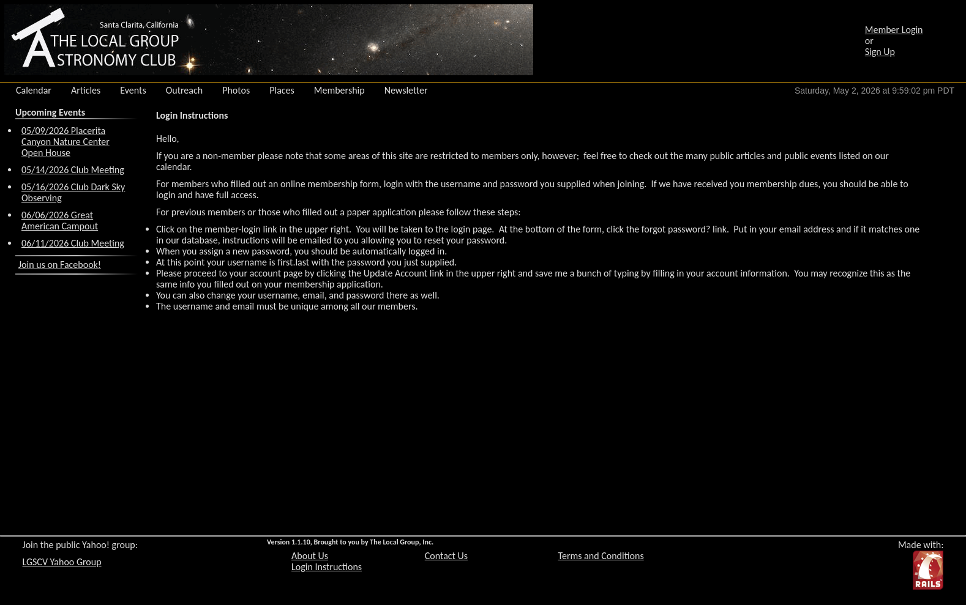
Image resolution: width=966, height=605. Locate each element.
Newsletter (406, 90)
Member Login (894, 29)
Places (281, 90)
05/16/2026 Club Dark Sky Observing (73, 192)
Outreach (184, 90)
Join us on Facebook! (59, 264)
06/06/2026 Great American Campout (59, 220)
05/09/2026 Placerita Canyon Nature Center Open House (65, 141)
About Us (309, 556)
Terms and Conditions (601, 556)
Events (133, 90)
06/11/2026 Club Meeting (72, 243)
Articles (85, 90)
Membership (339, 90)
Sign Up (880, 52)
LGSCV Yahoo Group (62, 562)
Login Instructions (326, 567)
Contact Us (446, 556)
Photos (236, 90)
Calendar (33, 90)
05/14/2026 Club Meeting (72, 170)
